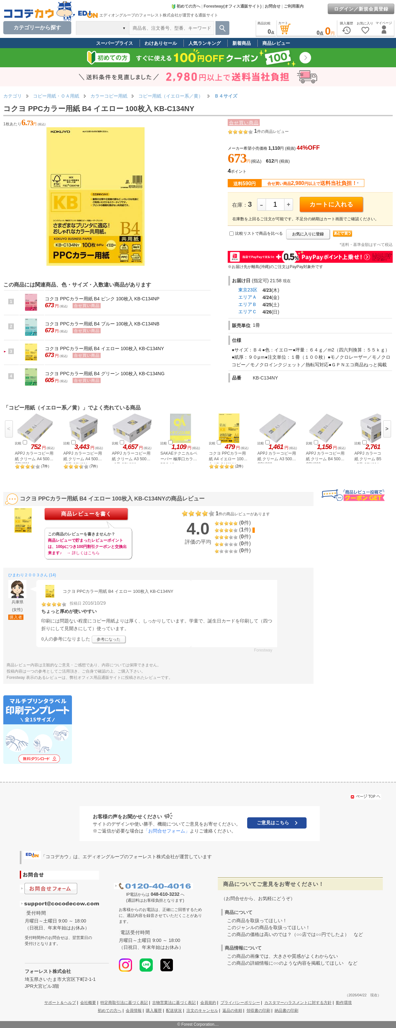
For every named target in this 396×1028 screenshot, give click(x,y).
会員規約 (208, 1002)
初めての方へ (185, 6)
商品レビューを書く (86, 514)
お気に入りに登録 (308, 234)
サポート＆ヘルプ (60, 1002)
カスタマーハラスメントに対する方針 (298, 1002)
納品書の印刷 (286, 1010)
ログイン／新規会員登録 (361, 9)
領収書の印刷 (258, 1010)
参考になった (108, 639)
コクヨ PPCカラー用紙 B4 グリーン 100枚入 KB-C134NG (105, 373)
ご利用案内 (294, 6)
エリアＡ (247, 297)
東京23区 (247, 289)
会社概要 (88, 1002)
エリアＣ (247, 311)
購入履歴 (154, 1010)
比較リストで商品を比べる (259, 233)
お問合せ (272, 6)
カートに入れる (331, 204)
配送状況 (174, 1010)
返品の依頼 (232, 1010)
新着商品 (241, 43)
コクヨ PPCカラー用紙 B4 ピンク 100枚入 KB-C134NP (102, 298)
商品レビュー (276, 43)
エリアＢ (247, 304)
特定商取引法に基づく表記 (124, 1002)
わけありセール (161, 43)
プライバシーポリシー (240, 1002)
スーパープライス (114, 43)
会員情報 (134, 1010)
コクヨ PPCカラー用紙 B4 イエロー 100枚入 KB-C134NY (104, 348)
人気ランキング (204, 43)
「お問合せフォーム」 (167, 830)
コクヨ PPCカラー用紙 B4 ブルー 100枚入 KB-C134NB (102, 323)
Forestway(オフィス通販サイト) (232, 6)
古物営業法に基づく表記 (174, 1002)
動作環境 (344, 1002)
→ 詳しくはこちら (83, 553)
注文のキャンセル (202, 1010)
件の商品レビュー (271, 131)
